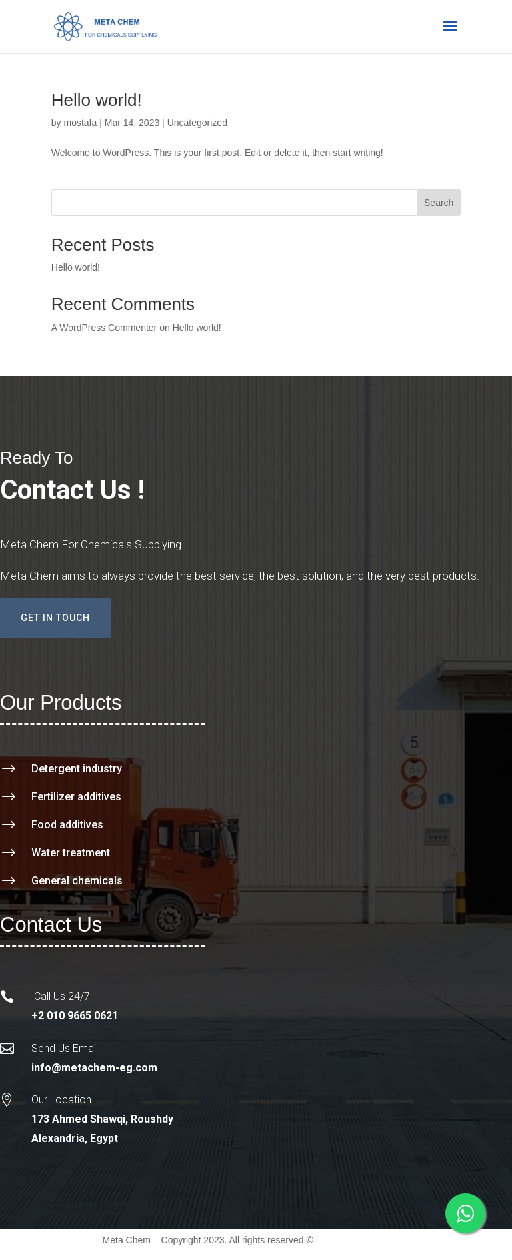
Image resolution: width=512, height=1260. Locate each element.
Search (438, 202)
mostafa (80, 122)
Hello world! (96, 100)
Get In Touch (55, 617)
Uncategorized (197, 122)
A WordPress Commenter (104, 327)
